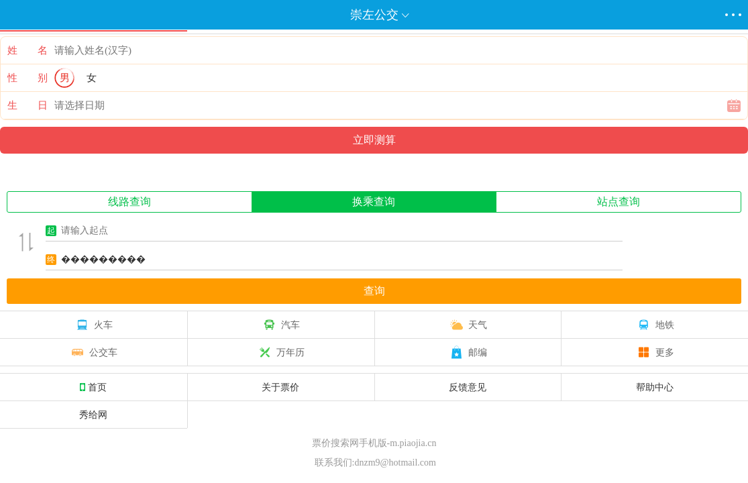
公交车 (93, 352)
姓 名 (27, 50)
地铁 (654, 324)
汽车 (280, 324)
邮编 (467, 352)
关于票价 (280, 387)
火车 (93, 324)
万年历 (280, 352)
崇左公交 (374, 14)
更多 (654, 352)
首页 (93, 387)
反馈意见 (467, 387)
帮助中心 (655, 387)
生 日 (27, 105)
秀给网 (93, 414)
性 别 (27, 77)
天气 (467, 324)
